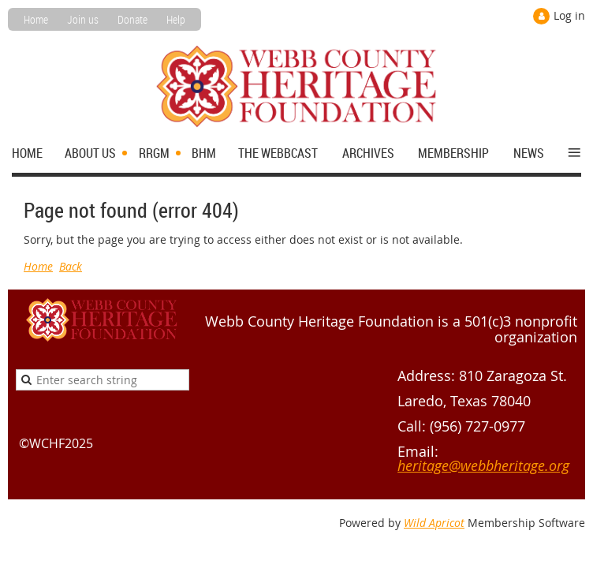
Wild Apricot (434, 522)
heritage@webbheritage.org (483, 465)
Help (175, 19)
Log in (569, 15)
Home (36, 19)
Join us (83, 19)
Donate (132, 19)
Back (70, 266)
